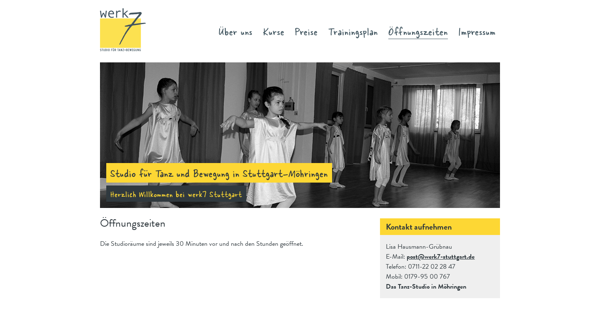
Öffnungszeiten (418, 31)
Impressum (477, 31)
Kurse (274, 31)
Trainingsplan (353, 31)
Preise (306, 31)
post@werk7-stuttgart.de (441, 257)
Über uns (235, 31)
